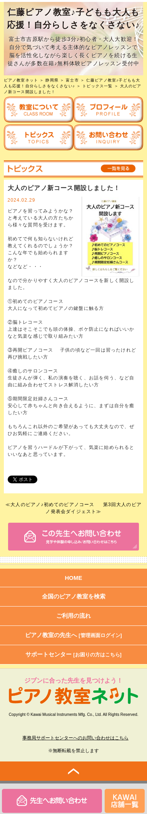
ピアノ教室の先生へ (73, 635)
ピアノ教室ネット (21, 80)
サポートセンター (73, 654)
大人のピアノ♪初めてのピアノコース (52, 504)
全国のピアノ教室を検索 (73, 596)
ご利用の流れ (73, 615)
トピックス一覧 (97, 86)
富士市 (72, 80)
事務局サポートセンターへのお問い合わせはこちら (75, 738)
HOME (73, 577)
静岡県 (51, 80)
